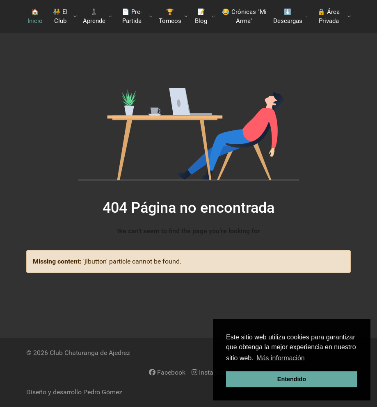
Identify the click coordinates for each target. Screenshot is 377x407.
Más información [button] (280, 358)
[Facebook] (167, 372)
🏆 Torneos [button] (173, 16)
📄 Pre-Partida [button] (137, 16)
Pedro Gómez (102, 392)
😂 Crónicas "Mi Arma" (244, 16)
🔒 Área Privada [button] (334, 16)
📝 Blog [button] (205, 16)
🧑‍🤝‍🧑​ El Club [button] (65, 16)
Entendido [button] (291, 379)
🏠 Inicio (35, 16)
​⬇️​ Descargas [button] (290, 16)
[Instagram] (210, 372)
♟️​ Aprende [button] (97, 16)
